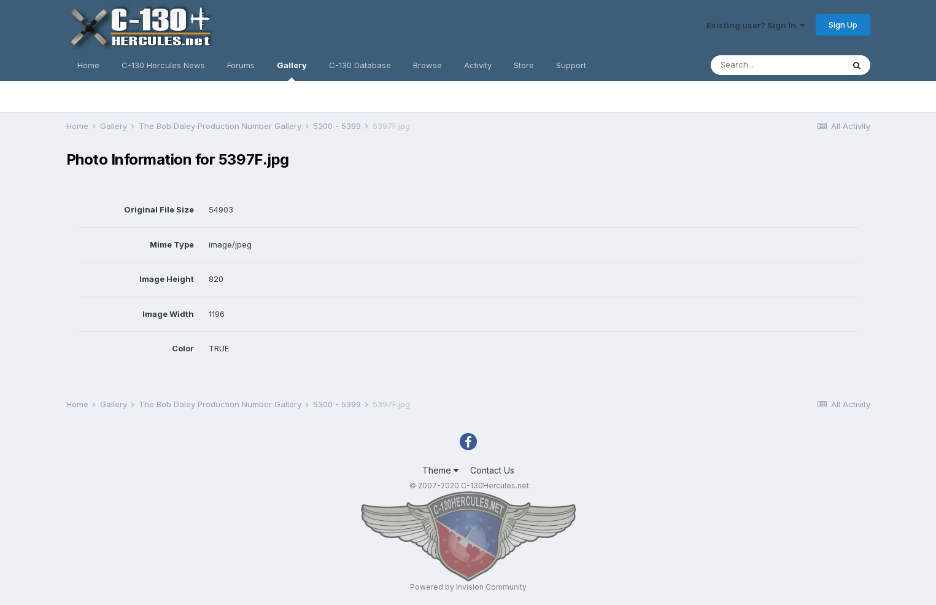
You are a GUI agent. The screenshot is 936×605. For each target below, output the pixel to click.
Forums (241, 65)
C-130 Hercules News (163, 65)
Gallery (292, 70)
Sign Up (843, 24)
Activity (478, 65)
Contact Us (492, 470)
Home (88, 65)
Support (571, 65)
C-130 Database (360, 65)
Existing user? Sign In (755, 25)
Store (524, 65)
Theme (440, 470)
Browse (427, 65)
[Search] (777, 65)
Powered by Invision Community (468, 586)
